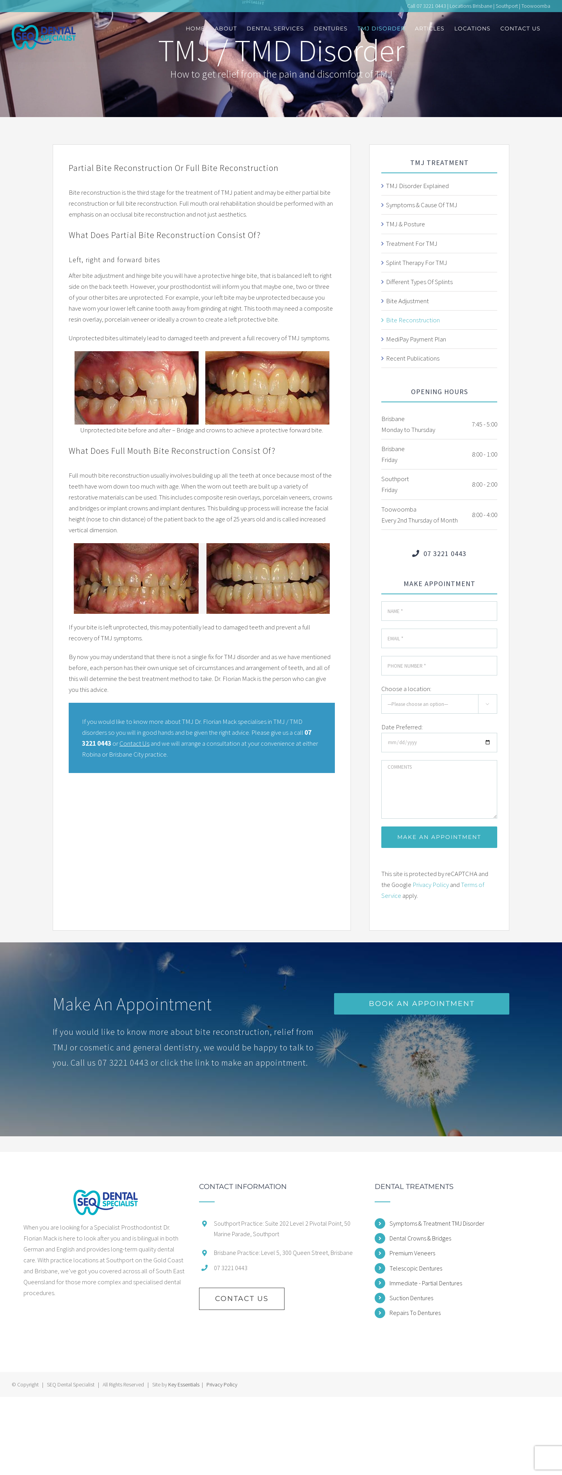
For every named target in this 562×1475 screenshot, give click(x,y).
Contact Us (134, 743)
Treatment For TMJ (412, 243)
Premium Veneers (412, 1253)
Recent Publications (412, 358)
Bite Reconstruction (413, 320)
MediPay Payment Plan (416, 339)
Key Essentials (183, 1384)
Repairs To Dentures (415, 1313)
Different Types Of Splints (419, 281)
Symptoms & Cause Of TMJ (421, 205)
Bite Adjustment (407, 301)
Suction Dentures (411, 1298)
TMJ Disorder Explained (417, 185)
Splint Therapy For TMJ (416, 262)
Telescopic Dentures (415, 1268)
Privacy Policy (431, 884)
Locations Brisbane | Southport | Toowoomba (500, 5)
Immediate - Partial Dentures (425, 1283)
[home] (105, 1202)
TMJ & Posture (405, 224)
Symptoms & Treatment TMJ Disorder (436, 1223)
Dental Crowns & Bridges (420, 1238)
